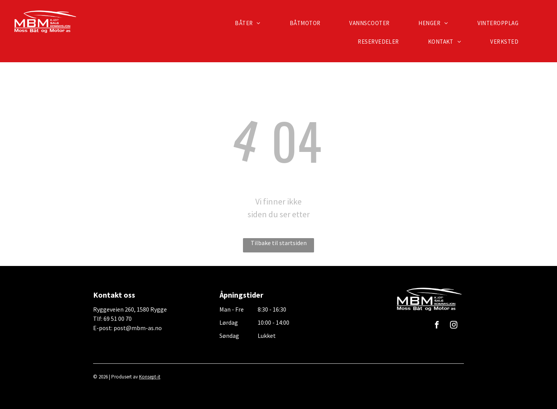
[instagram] (453, 325)
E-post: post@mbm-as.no (127, 328)
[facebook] (436, 325)
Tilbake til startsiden (279, 243)
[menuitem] (250, 23)
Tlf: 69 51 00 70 (112, 318)
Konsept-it (149, 376)
